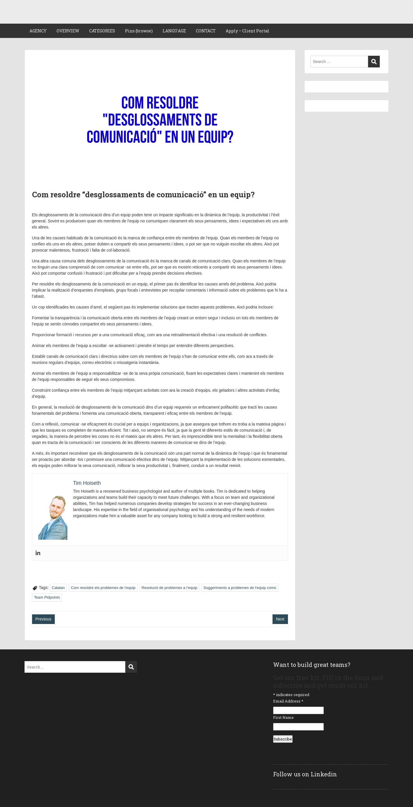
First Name (283, 717)
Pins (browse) (139, 31)
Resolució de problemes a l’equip (170, 587)
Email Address (288, 701)
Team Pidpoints (47, 597)
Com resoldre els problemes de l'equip (103, 587)
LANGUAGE (174, 31)
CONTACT (206, 31)
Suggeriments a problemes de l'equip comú (239, 587)
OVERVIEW (68, 31)
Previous (43, 619)
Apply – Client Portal (247, 31)
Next (280, 619)
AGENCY (38, 31)
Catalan (58, 587)
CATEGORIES (102, 31)
